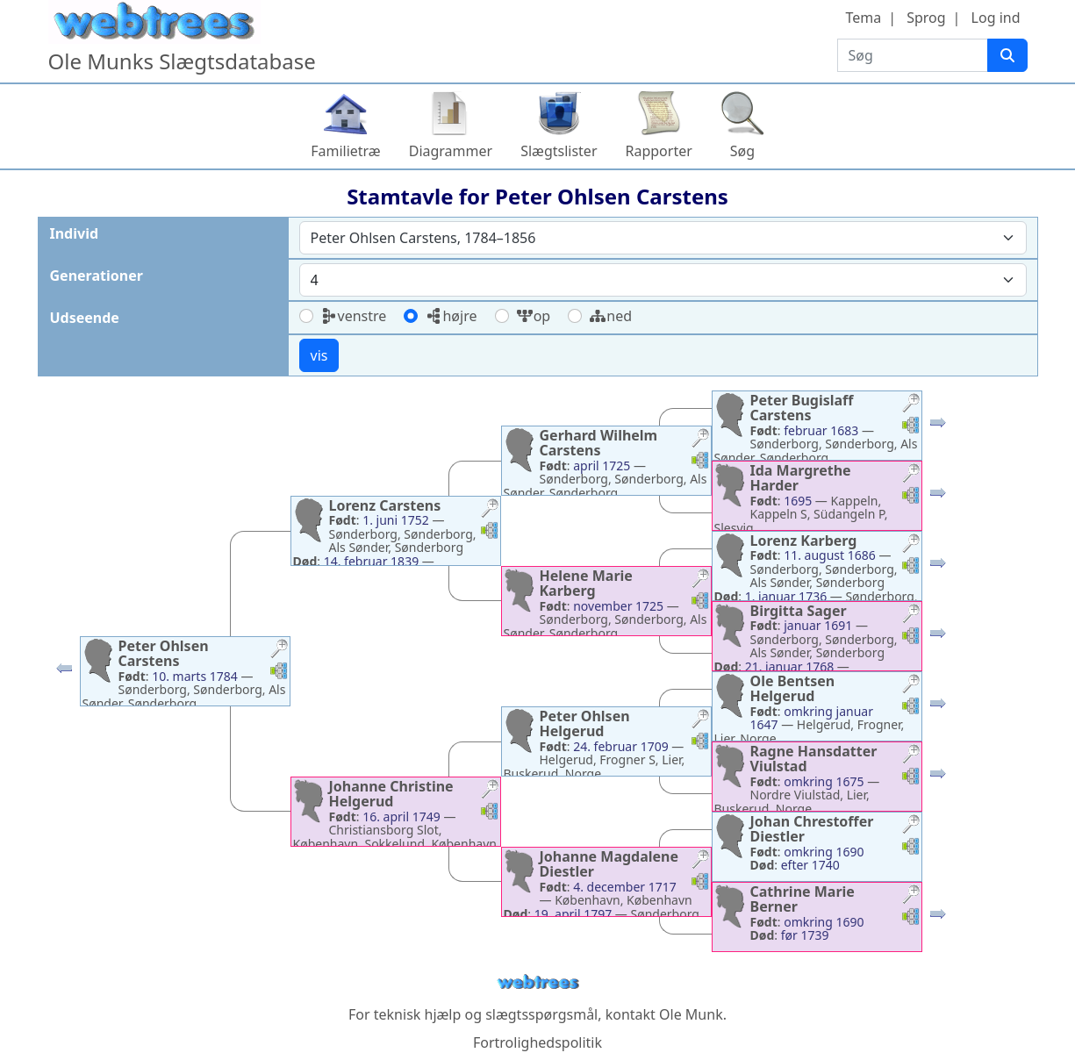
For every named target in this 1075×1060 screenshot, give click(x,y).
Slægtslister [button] (558, 151)
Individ (74, 233)
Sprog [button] (926, 17)
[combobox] (663, 238)
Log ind (996, 17)
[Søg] (1007, 55)
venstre (353, 316)
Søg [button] (742, 151)
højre (451, 316)
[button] (64, 672)
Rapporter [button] (659, 151)
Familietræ (346, 151)
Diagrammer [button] (450, 151)
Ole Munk (691, 1014)
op (533, 316)
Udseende (84, 317)
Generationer (96, 275)
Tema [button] (863, 17)
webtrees (538, 982)
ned (610, 316)
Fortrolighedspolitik (537, 1042)
